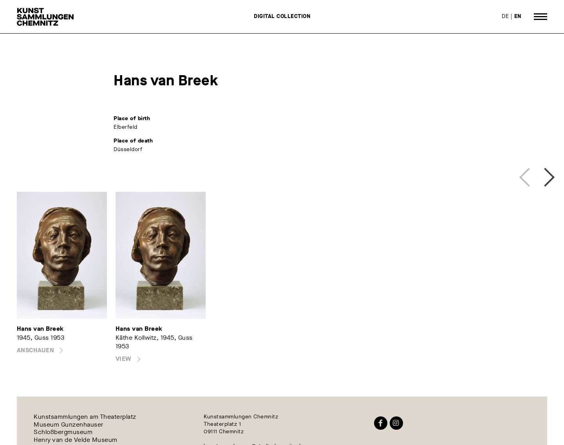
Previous (526, 175)
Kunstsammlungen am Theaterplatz (85, 417)
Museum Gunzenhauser (68, 424)
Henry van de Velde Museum (76, 439)
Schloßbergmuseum (63, 432)
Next (543, 175)
